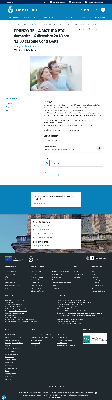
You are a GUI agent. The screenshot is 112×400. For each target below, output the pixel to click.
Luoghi (93, 274)
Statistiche (8, 376)
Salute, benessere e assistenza (61, 280)
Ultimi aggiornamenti (11, 374)
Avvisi (76, 280)
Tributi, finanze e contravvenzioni (61, 283)
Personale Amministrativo (12, 285)
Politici (7, 288)
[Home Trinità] (22, 9)
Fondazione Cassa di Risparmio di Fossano (43, 337)
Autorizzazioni (35, 283)
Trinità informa (78, 274)
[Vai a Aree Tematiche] (75, 2)
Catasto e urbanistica (37, 285)
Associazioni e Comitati (98, 291)
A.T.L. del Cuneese (62, 343)
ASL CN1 (33, 346)
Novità (21, 25)
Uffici (6, 277)
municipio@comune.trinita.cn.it (18, 311)
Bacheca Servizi (9, 357)
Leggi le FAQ (9, 346)
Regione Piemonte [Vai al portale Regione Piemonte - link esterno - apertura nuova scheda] (11, 2)
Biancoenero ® (63, 395)
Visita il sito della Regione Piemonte (41, 334)
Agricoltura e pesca (36, 271)
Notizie (76, 271)
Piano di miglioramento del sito (14, 343)
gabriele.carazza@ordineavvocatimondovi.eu (72, 323)
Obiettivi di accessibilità (12, 340)
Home (15, 25)
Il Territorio (95, 277)
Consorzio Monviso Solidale (64, 340)
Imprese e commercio (58, 274)
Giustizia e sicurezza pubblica (60, 271)
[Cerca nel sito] (103, 10)
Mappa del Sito (9, 379)
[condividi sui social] (83, 29)
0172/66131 (11, 302)
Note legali (8, 365)
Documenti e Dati (10, 280)
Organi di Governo (10, 271)
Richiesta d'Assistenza (11, 354)
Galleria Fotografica (97, 280)
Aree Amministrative (11, 274)
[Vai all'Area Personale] (94, 2)
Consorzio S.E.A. (35, 343)
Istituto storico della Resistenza (66, 346)
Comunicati (77, 277)
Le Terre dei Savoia (36, 340)
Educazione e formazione (38, 291)
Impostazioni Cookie (11, 368)
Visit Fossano (60, 334)
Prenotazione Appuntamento (13, 348)
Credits (7, 371)
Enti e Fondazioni (10, 283)
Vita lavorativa (56, 288)
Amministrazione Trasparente (13, 334)
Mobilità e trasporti (57, 277)
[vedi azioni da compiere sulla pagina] (93, 29)
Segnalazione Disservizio (12, 351)
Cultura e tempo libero (37, 288)
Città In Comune (89, 393)
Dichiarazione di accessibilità (13, 337)
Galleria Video (95, 283)
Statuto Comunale (10, 360)
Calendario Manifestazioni (33, 25)
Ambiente (34, 274)
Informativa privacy (10, 362)
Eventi (93, 271)
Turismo (54, 285)
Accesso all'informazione (70, 17)
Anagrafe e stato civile (37, 277)
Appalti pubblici (35, 280)
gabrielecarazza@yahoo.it (68, 321)
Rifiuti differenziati (62, 337)
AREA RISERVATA (55, 397)
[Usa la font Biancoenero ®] (57, 2)
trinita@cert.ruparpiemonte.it (17, 309)
